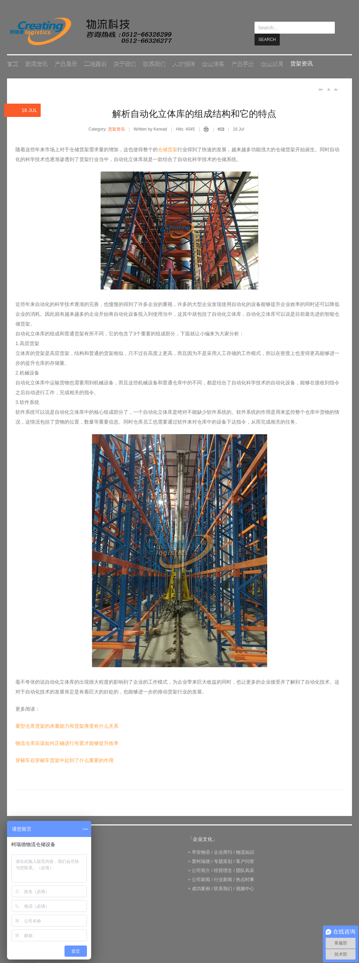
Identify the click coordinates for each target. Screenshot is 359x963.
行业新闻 (223, 879)
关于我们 (125, 63)
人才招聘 (183, 63)
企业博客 (213, 63)
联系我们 (154, 63)
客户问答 (245, 861)
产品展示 (66, 63)
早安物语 (201, 851)
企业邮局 (272, 63)
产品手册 (242, 63)
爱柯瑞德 (201, 861)
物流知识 (245, 851)
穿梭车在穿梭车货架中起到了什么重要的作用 (64, 760)
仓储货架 (167, 149)
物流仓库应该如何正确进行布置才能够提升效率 (66, 743)
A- (336, 89)
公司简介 (201, 870)
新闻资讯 (36, 63)
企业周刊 (223, 851)
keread (90, 31)
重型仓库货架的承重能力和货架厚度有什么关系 (66, 725)
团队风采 (245, 870)
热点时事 (245, 879)
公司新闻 (201, 879)
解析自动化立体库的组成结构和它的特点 (194, 113)
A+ (321, 89)
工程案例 (95, 63)
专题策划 (223, 861)
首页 (12, 63)
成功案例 (201, 888)
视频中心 (245, 888)
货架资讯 (301, 63)
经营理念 (223, 870)
